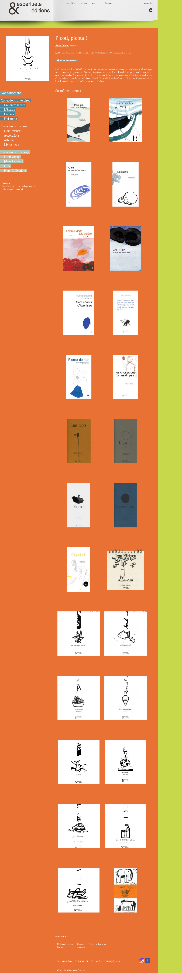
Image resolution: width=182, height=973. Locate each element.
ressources (96, 3)
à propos (108, 3)
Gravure (60, 947)
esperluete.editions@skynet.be (108, 961)
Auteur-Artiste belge (97, 944)
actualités (70, 3)
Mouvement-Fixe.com (76, 970)
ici (22, 189)
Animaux (81, 947)
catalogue (83, 3)
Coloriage (81, 944)
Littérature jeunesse (65, 944)
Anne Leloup (62, 45)
